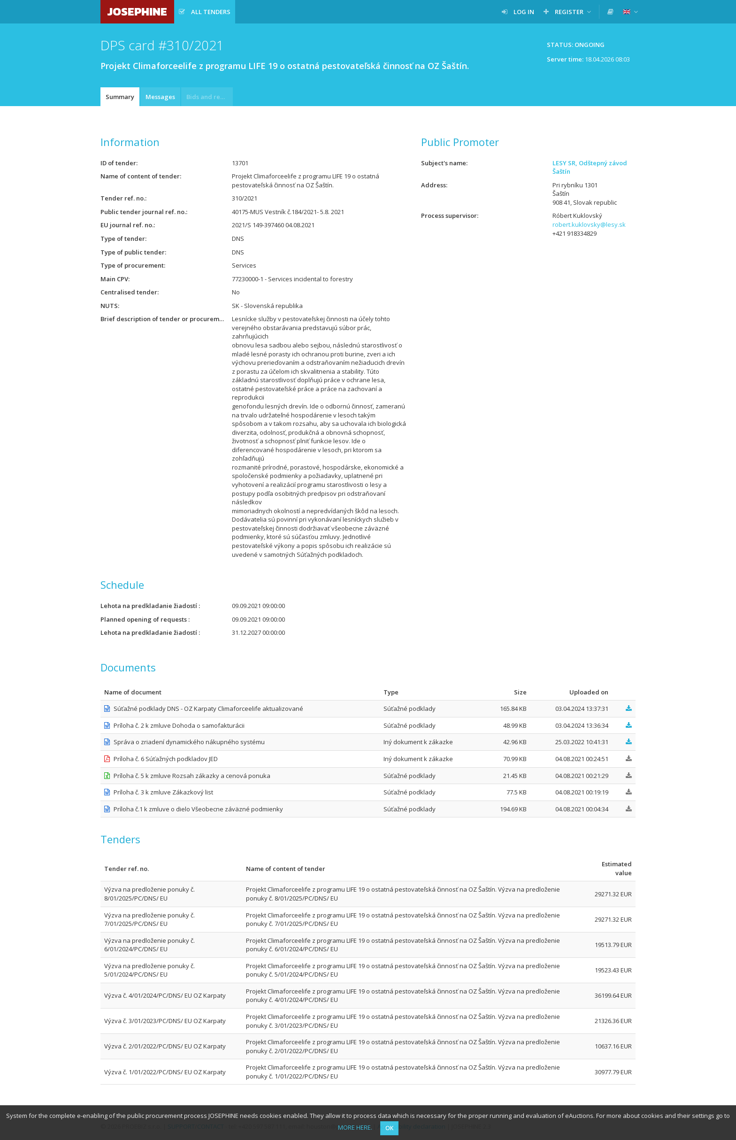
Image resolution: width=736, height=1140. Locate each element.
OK (389, 1128)
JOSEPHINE (137, 11)
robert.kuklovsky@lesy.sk (589, 224)
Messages (160, 96)
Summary (120, 96)
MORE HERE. (355, 1127)
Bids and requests (209, 96)
